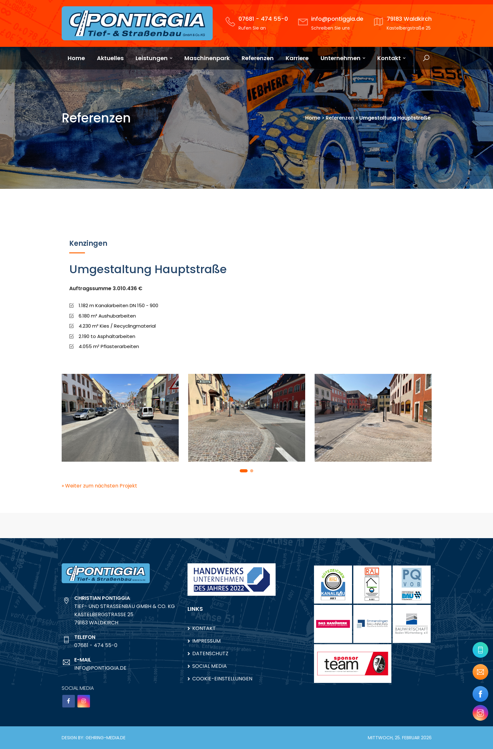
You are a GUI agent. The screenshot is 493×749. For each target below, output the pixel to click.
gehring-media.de (106, 738)
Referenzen (258, 58)
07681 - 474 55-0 (263, 19)
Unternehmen (343, 58)
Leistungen (154, 58)
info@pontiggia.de (337, 19)
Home (76, 58)
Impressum (206, 641)
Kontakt (391, 58)
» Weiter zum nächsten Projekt (99, 485)
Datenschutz (210, 653)
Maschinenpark (207, 58)
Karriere (297, 58)
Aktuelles (110, 58)
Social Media (209, 666)
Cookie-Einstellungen (222, 678)
